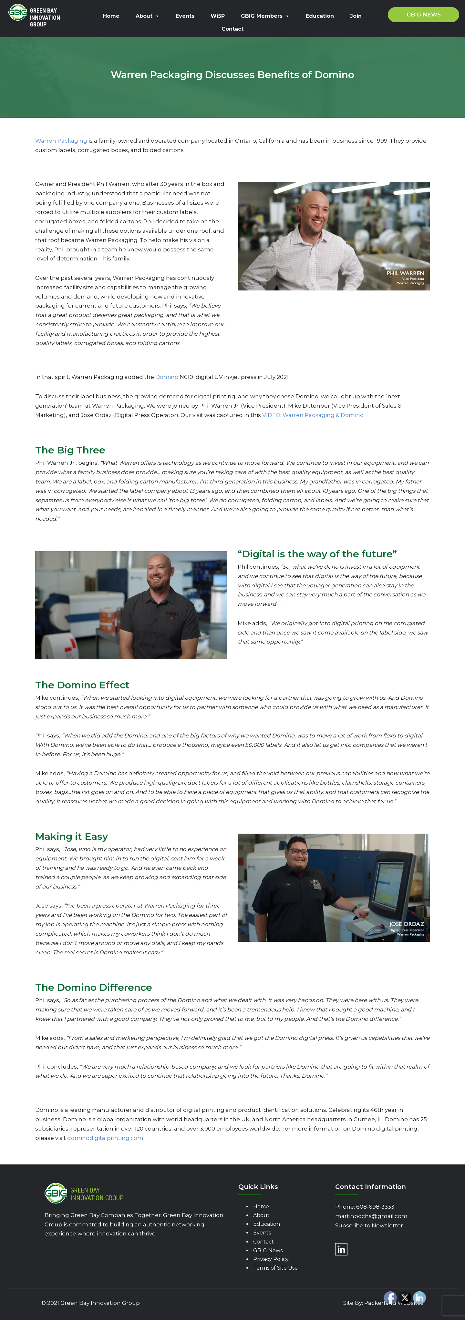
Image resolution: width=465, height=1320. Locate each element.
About (148, 16)
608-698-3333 (375, 1206)
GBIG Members (265, 16)
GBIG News (268, 1250)
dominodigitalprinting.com (105, 1138)
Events (185, 16)
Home (111, 16)
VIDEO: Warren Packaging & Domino (313, 415)
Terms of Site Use (275, 1268)
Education (320, 16)
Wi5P (218, 16)
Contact (232, 29)
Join (356, 16)
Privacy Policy (271, 1259)
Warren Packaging (61, 140)
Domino (166, 377)
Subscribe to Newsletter (369, 1225)
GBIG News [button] (424, 14)
